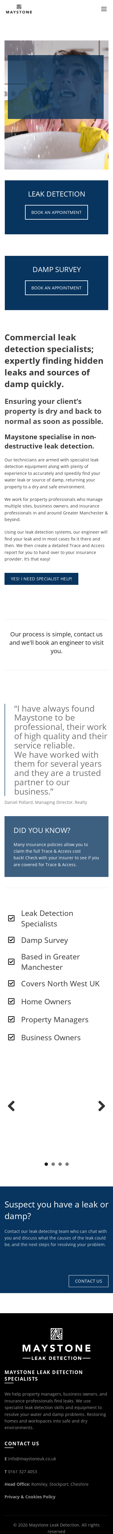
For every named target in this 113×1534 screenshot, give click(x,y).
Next (99, 1106)
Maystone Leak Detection (54, 1525)
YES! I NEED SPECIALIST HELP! (41, 579)
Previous (14, 1106)
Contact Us (88, 1281)
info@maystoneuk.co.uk (32, 1458)
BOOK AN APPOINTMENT (56, 212)
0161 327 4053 (22, 1471)
